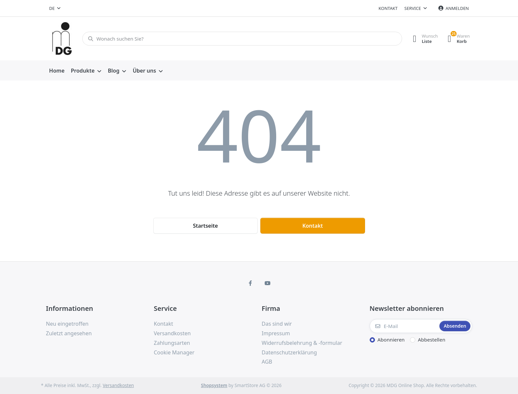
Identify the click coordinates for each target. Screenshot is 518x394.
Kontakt (388, 8)
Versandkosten (118, 385)
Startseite (205, 225)
